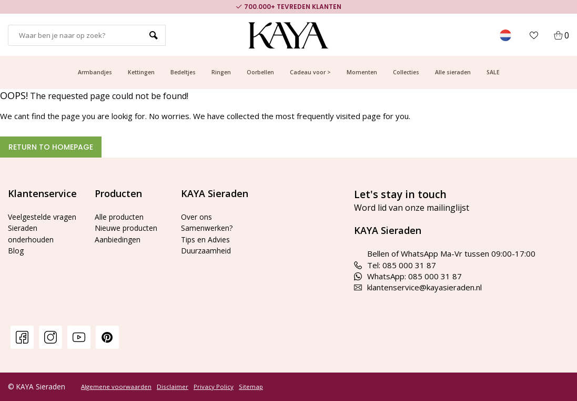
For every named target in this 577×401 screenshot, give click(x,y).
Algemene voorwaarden (116, 387)
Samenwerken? (208, 227)
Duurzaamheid (207, 250)
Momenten (362, 72)
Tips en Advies (207, 239)
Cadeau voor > (310, 72)
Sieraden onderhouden (32, 245)
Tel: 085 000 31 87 (395, 265)
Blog (16, 262)
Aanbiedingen (119, 239)
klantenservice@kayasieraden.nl (418, 287)
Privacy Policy (214, 387)
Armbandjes (95, 72)
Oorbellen (260, 72)
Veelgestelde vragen (32, 222)
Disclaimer (172, 387)
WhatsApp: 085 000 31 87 (408, 276)
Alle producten (121, 216)
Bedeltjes (183, 72)
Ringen (221, 72)
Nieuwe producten (128, 227)
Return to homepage (50, 147)
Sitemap (251, 387)
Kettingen (141, 72)
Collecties (406, 72)
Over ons (198, 216)
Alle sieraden (453, 72)
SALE (493, 72)
